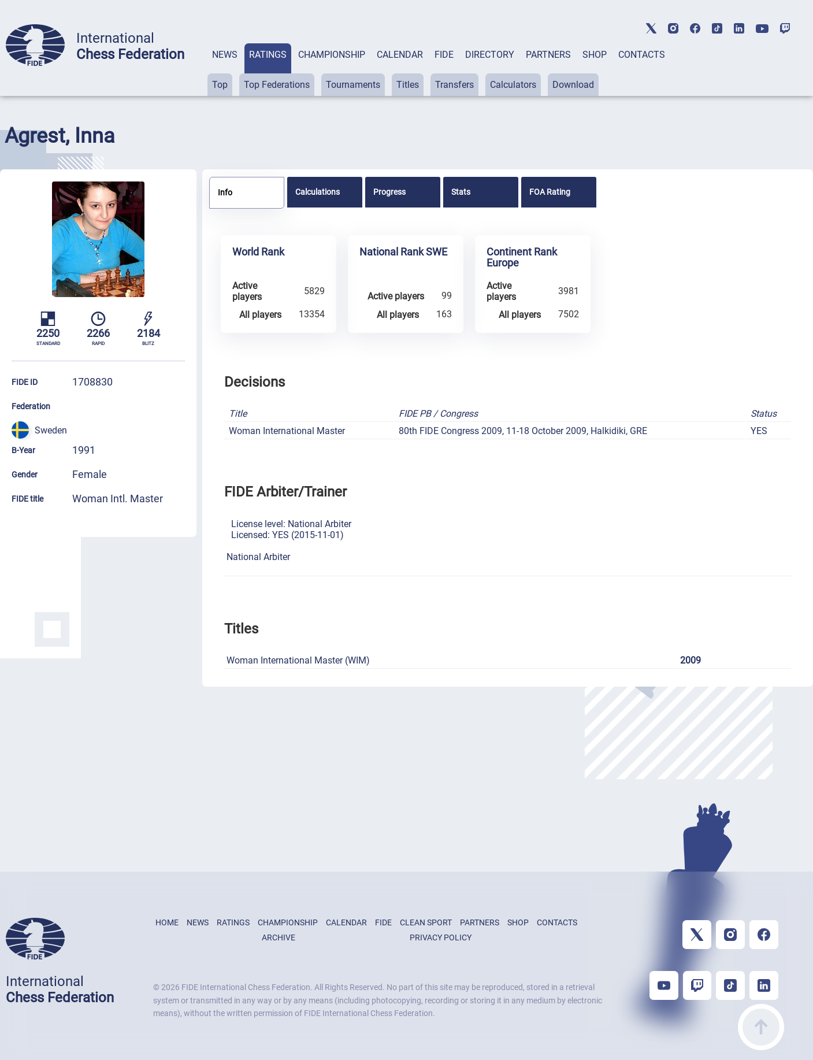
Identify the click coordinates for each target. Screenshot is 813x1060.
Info (225, 192)
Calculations (317, 192)
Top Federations (277, 84)
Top (220, 84)
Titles (407, 84)
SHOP (594, 54)
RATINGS (268, 54)
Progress (389, 192)
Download (573, 84)
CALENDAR (400, 54)
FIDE (444, 54)
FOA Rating (549, 192)
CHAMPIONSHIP (331, 54)
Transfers (454, 84)
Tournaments (353, 84)
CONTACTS (641, 54)
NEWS (224, 54)
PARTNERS (548, 54)
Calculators (513, 84)
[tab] (224, 69)
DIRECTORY (489, 54)
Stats (460, 192)
